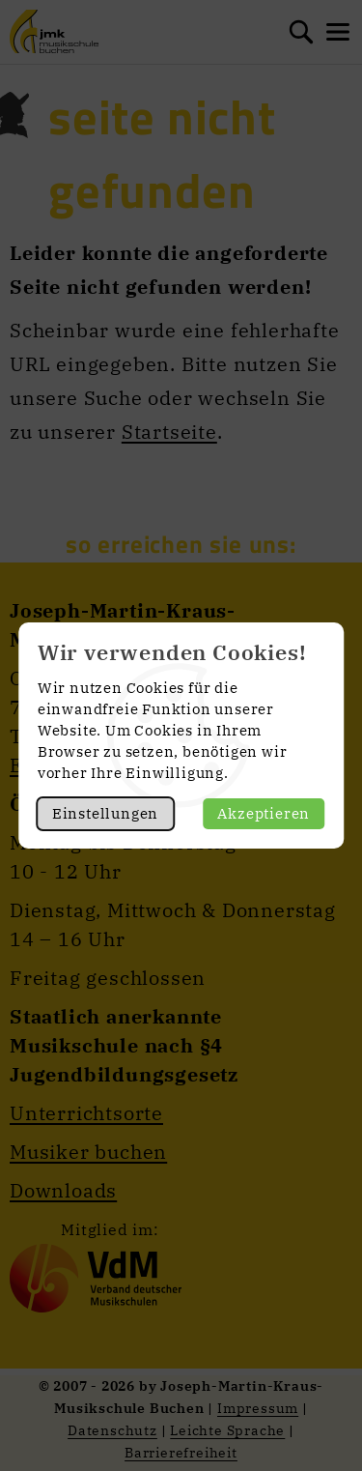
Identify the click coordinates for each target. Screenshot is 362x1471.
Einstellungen (105, 813)
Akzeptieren (263, 813)
